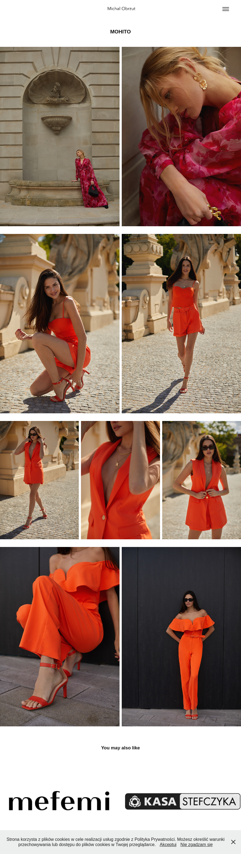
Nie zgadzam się (197, 844)
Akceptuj (168, 844)
